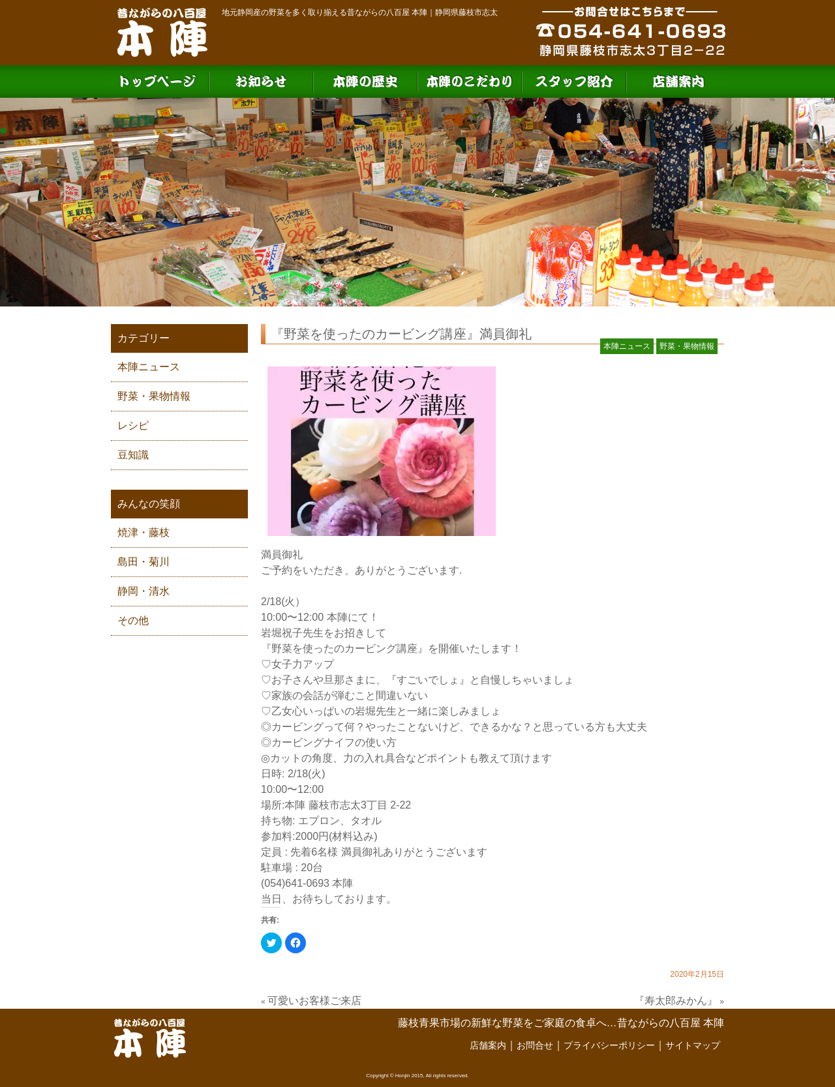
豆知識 (133, 454)
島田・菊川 (143, 561)
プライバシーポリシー (609, 1045)
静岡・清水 (143, 591)
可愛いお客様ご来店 (314, 1000)
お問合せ (535, 1045)
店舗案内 (488, 1045)
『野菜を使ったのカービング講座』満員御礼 (401, 334)
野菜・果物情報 (153, 396)
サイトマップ (692, 1045)
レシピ (133, 425)
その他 (133, 620)
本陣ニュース (148, 366)
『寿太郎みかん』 (676, 1000)
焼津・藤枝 (143, 532)
